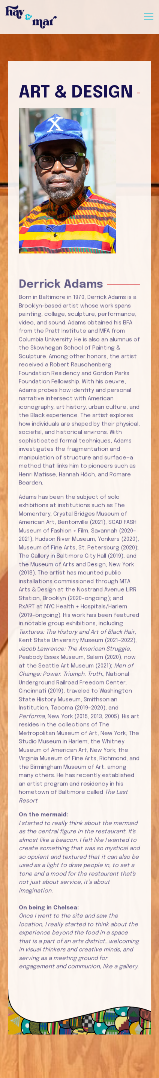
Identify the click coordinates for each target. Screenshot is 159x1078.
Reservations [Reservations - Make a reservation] (79, 1051)
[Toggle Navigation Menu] (148, 17)
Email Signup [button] (79, 1069)
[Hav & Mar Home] (31, 16)
